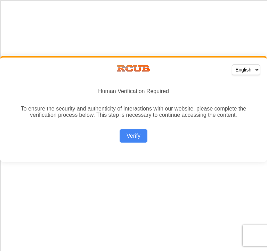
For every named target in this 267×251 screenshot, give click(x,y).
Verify (133, 136)
